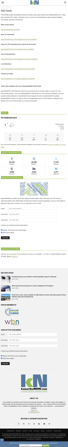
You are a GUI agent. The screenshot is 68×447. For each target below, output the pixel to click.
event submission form (13, 254)
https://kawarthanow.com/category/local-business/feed (18, 69)
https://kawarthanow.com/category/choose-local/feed (17, 49)
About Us (25, 431)
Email (4, 208)
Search (43, 431)
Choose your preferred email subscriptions (14, 225)
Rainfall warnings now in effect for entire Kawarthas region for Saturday (34, 276)
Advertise (18, 431)
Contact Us (34, 410)
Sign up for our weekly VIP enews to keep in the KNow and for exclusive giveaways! (34, 443)
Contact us (49, 431)
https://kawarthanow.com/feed (10, 29)
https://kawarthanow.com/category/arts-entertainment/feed (19, 59)
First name (4, 214)
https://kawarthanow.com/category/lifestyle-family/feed (18, 78)
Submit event (10, 431)
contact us (14, 256)
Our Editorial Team (34, 412)
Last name (4, 220)
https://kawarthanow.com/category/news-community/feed (19, 39)
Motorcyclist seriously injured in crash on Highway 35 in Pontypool (32, 286)
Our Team (36, 431)
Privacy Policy (57, 431)
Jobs (31, 431)
